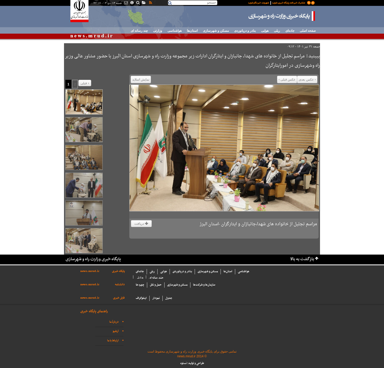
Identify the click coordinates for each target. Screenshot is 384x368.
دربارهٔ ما (114, 322)
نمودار (156, 298)
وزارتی (157, 31)
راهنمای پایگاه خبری (94, 311)
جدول (168, 298)
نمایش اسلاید (140, 79)
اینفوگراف (141, 298)
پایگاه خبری (118, 271)
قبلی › (85, 83)
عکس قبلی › (287, 79)
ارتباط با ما (113, 340)
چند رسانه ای (139, 31)
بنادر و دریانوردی (245, 31)
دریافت (141, 223)
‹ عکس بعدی (307, 79)
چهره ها (140, 284)
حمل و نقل (156, 284)
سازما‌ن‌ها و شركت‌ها (204, 284)
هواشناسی (174, 31)
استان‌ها (192, 31)
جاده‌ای (289, 31)
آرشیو (116, 331)
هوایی (265, 31)
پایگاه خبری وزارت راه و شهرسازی (282, 16)
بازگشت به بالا (302, 259)
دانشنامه (120, 284)
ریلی (277, 31)
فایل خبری (119, 297)
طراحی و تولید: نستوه (192, 363)
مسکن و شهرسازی (216, 31)
